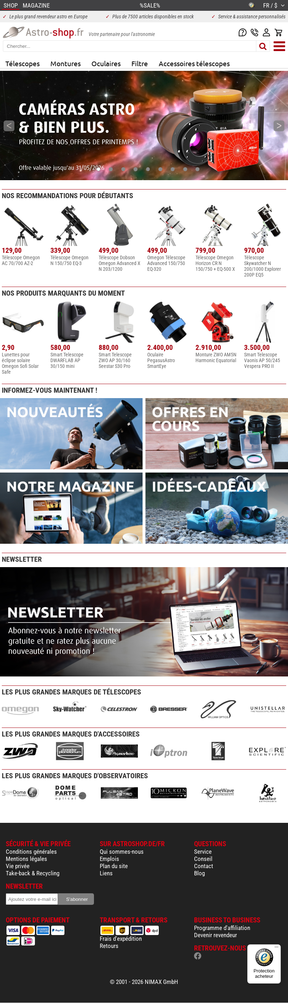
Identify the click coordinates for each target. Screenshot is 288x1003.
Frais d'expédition (121, 938)
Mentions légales (26, 858)
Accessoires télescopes (194, 63)
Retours (109, 945)
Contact (203, 866)
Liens (106, 873)
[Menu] (276, 948)
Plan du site (114, 866)
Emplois (109, 858)
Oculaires (106, 63)
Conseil (203, 858)
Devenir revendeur (215, 935)
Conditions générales (31, 851)
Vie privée (18, 866)
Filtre (139, 63)
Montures (65, 63)
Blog (199, 873)
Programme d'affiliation (222, 927)
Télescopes (22, 63)
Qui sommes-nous (122, 851)
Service (203, 851)
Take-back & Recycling (32, 873)
